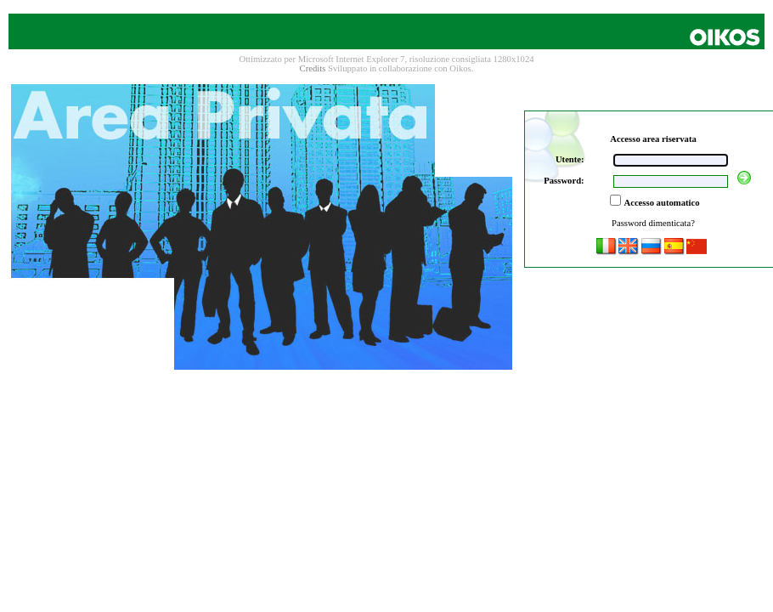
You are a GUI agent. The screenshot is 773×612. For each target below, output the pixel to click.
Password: (564, 180)
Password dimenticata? (653, 223)
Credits (313, 68)
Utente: (570, 159)
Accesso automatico (661, 202)
